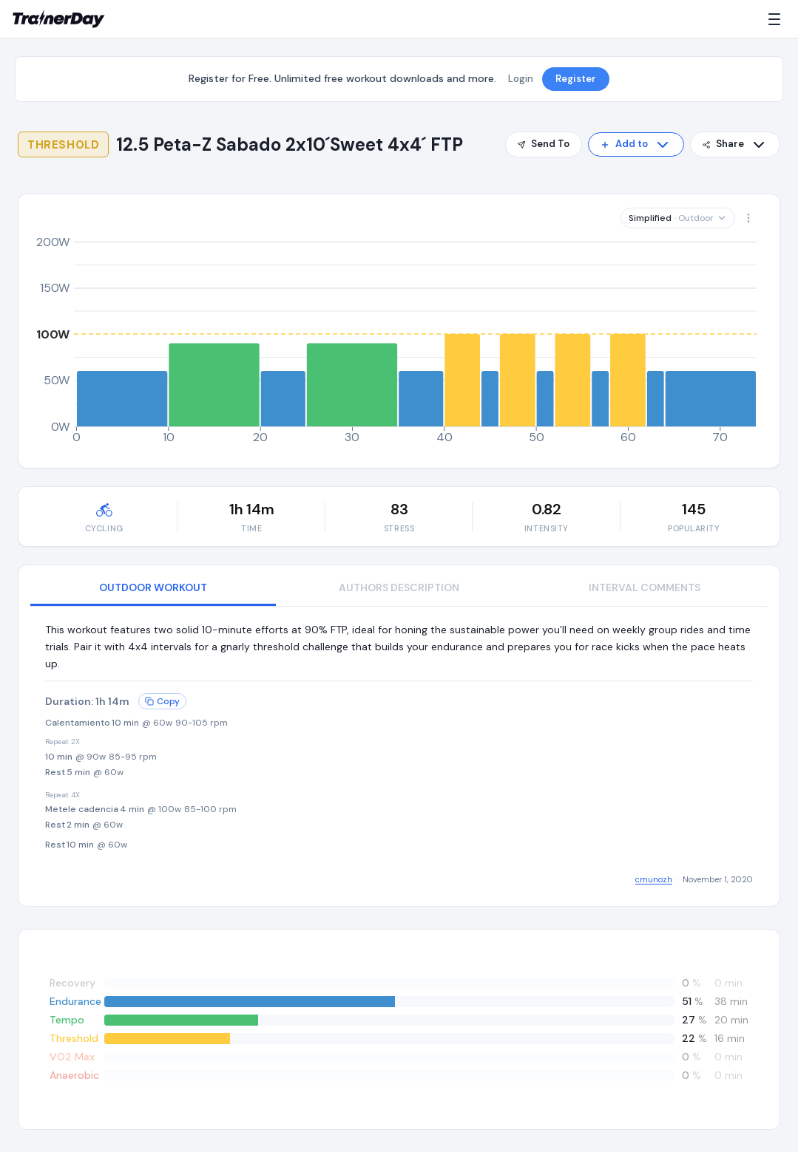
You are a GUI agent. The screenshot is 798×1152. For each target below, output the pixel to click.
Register (575, 78)
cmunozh (653, 879)
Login (520, 78)
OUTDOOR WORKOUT (153, 587)
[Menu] (777, 19)
